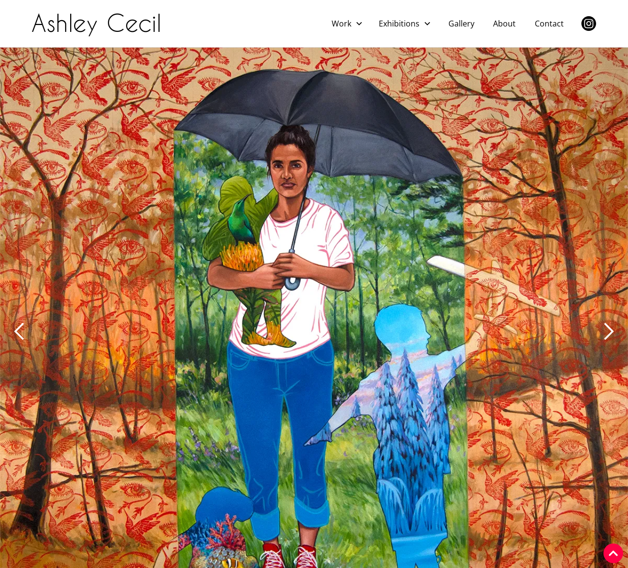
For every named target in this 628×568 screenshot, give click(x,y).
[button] (347, 23)
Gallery (461, 23)
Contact (549, 23)
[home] (100, 23)
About (504, 23)
